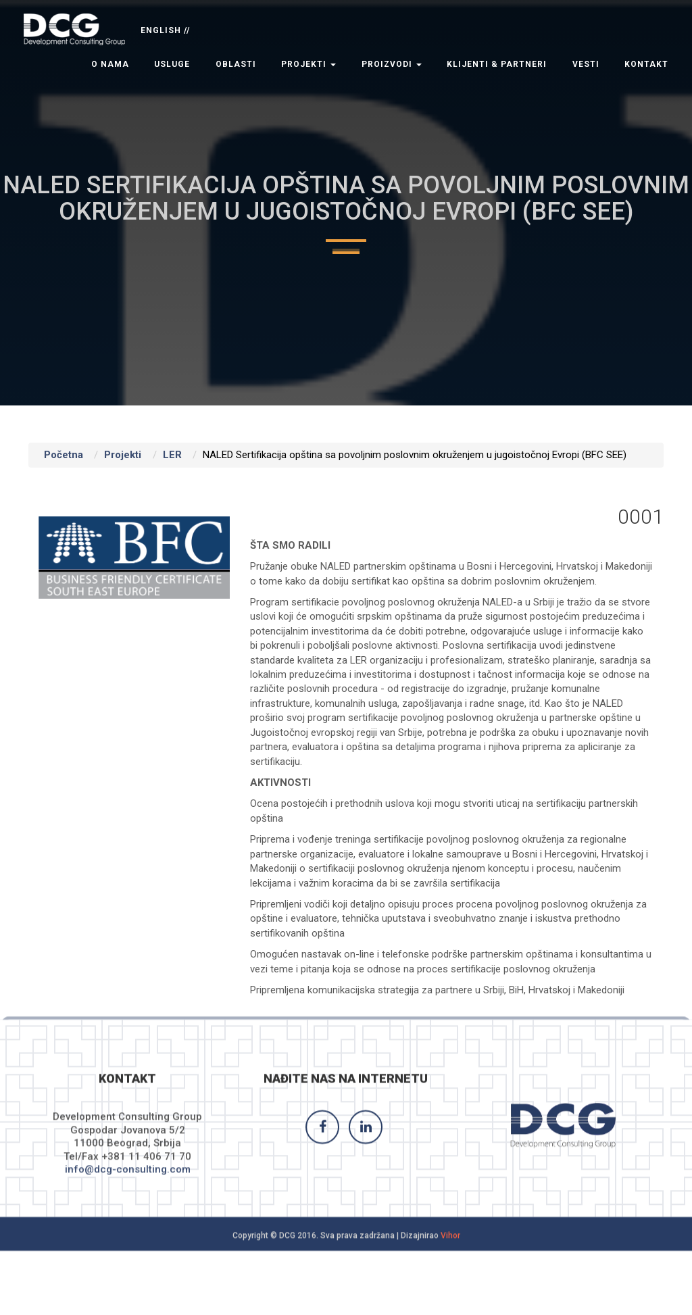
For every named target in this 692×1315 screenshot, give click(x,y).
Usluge (172, 64)
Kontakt (646, 64)
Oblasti (236, 64)
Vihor (450, 1243)
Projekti (308, 64)
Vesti (585, 64)
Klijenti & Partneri (497, 64)
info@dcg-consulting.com (128, 1178)
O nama (110, 64)
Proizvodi (392, 64)
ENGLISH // (165, 30)
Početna (63, 455)
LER (172, 455)
